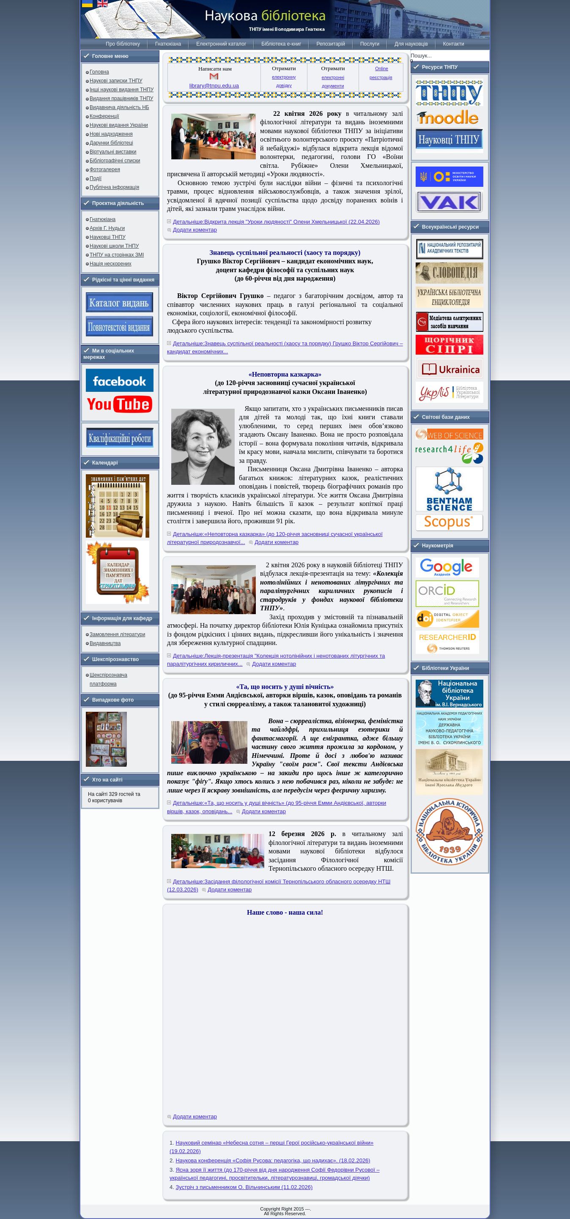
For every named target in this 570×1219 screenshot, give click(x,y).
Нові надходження (111, 134)
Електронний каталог (221, 44)
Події (95, 178)
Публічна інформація (114, 187)
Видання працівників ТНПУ (121, 98)
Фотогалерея (105, 169)
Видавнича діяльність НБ (119, 107)
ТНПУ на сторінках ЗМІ (117, 255)
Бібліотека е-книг (281, 44)
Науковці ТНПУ (108, 237)
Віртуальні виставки (113, 152)
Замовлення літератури (117, 634)
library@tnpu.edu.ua (214, 85)
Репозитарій (330, 44)
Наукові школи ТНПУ (114, 246)
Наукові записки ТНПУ (116, 81)
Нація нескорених (111, 264)
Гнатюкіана (168, 44)
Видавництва (105, 643)
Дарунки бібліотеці (111, 143)
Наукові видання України (119, 125)
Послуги (369, 44)
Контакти (453, 44)
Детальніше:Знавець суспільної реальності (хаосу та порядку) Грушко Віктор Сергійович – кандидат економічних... (285, 347)
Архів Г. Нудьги (107, 228)
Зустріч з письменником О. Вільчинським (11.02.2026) (243, 1187)
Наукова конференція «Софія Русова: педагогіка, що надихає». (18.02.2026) (272, 1160)
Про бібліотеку (123, 44)
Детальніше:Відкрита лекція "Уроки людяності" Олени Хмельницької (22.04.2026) (276, 222)
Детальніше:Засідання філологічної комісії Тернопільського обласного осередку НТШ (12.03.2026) (278, 885)
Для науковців (411, 44)
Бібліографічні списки (115, 161)
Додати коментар (195, 230)
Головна (99, 72)
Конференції (104, 116)
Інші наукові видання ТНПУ (121, 90)
